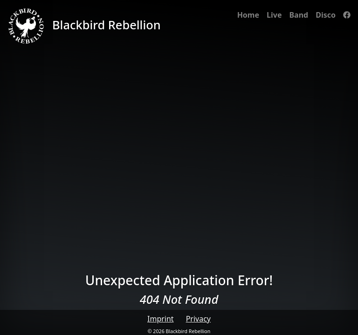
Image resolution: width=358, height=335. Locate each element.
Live (274, 15)
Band (298, 15)
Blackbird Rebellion (84, 26)
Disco (326, 15)
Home (248, 15)
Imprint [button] (160, 319)
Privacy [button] (198, 319)
